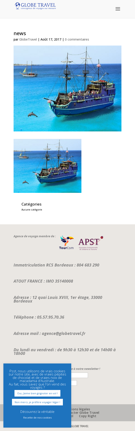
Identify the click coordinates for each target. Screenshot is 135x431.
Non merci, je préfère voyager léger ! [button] (37, 402)
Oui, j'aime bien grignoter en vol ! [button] (37, 393)
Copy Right (87, 416)
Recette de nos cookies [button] (37, 417)
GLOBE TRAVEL (80, 426)
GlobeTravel (28, 39)
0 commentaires (77, 39)
